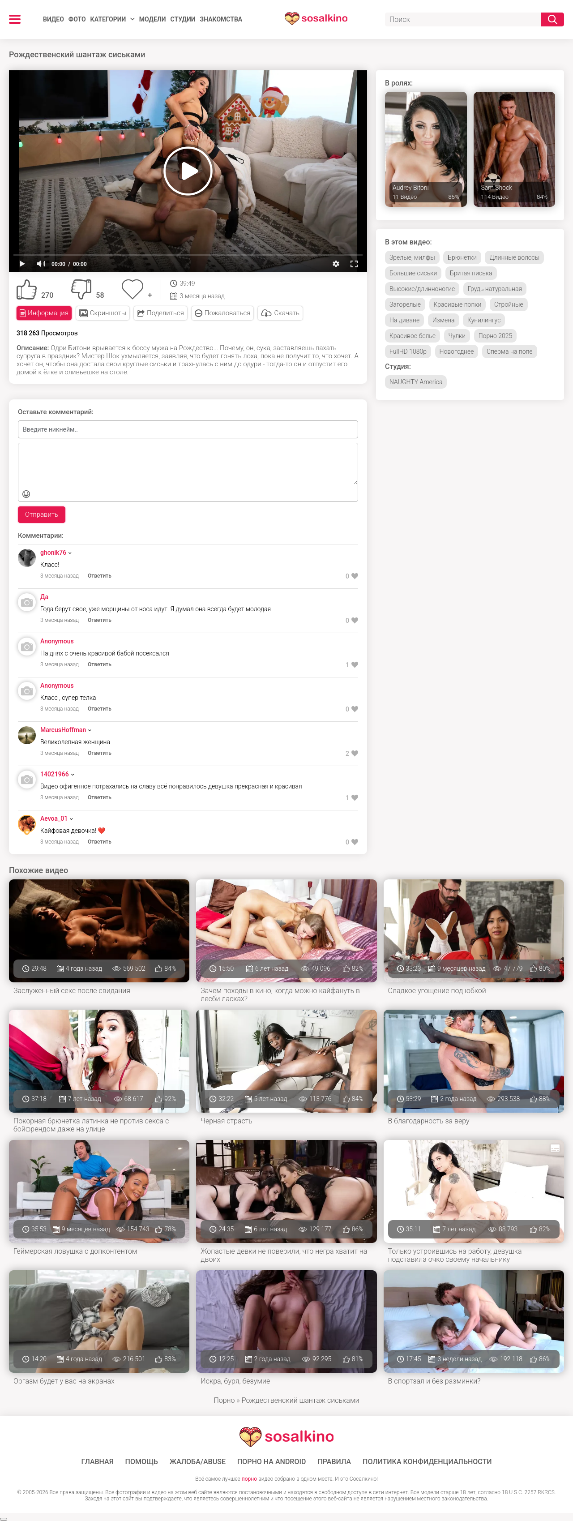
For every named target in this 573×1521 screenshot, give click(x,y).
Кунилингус (483, 320)
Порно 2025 (496, 335)
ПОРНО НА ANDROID (271, 1462)
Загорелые (405, 304)
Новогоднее (457, 351)
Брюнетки (462, 257)
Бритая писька (471, 273)
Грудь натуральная (495, 288)
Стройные (508, 304)
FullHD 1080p (408, 351)
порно (249, 1479)
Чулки (457, 335)
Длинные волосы (514, 257)
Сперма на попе (510, 351)
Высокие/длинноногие (422, 288)
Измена (443, 320)
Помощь (141, 1462)
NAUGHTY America (415, 382)
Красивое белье (412, 335)
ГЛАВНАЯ (97, 1462)
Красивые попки (458, 304)
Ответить (99, 576)
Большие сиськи (413, 273)
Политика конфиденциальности (427, 1462)
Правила (334, 1462)
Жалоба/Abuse (198, 1462)
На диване (404, 320)
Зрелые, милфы (412, 257)
